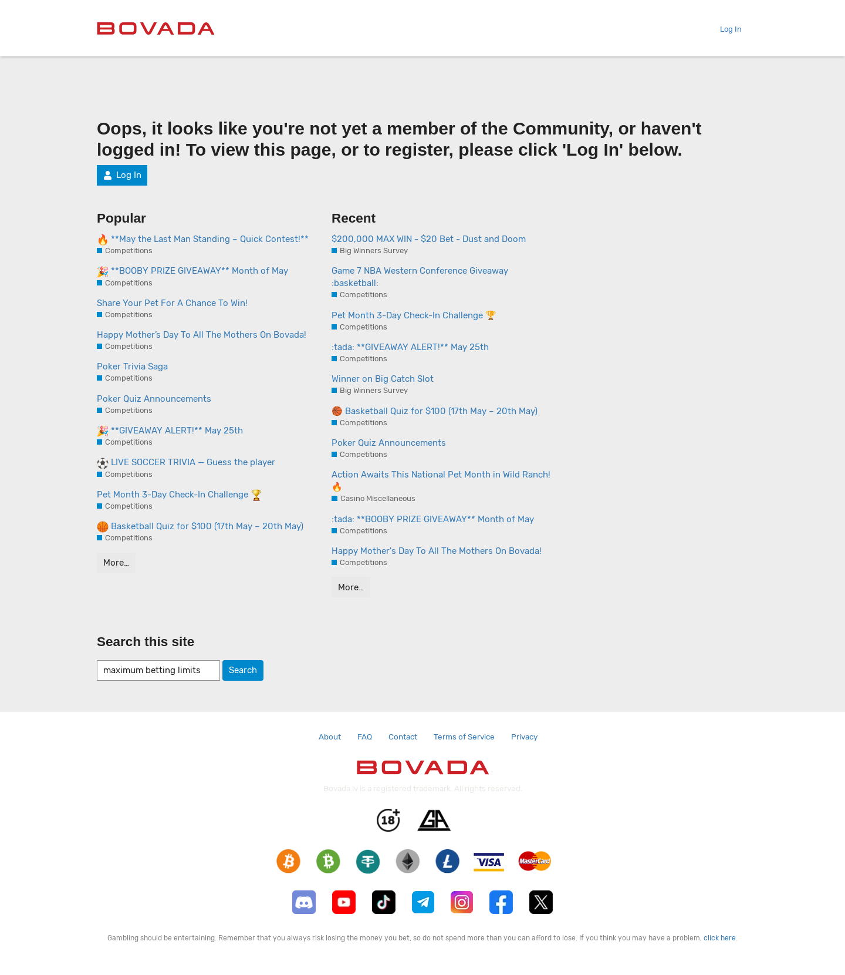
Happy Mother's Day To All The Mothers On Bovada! (437, 551)
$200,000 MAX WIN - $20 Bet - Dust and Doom (429, 239)
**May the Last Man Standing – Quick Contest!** (203, 240)
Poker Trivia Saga (132, 366)
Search (243, 670)
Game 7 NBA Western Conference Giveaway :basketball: (420, 276)
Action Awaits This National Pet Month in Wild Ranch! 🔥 (441, 480)
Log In (726, 29)
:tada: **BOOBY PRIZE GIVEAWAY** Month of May (433, 519)
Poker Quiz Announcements (154, 399)
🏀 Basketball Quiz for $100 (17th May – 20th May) (435, 411)
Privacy (524, 736)
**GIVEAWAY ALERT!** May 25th (170, 431)
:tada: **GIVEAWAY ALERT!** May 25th (410, 347)
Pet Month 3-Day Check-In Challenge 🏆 (414, 315)
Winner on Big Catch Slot (383, 379)
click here (720, 938)
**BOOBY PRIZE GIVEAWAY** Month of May (192, 271)
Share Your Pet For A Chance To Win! (172, 303)
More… (116, 562)
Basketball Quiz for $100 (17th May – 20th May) (200, 527)
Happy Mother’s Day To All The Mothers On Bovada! (201, 335)
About (330, 736)
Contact (402, 736)
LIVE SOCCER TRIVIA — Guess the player (186, 463)
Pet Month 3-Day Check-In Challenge (179, 495)
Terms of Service (464, 736)
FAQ (364, 736)
